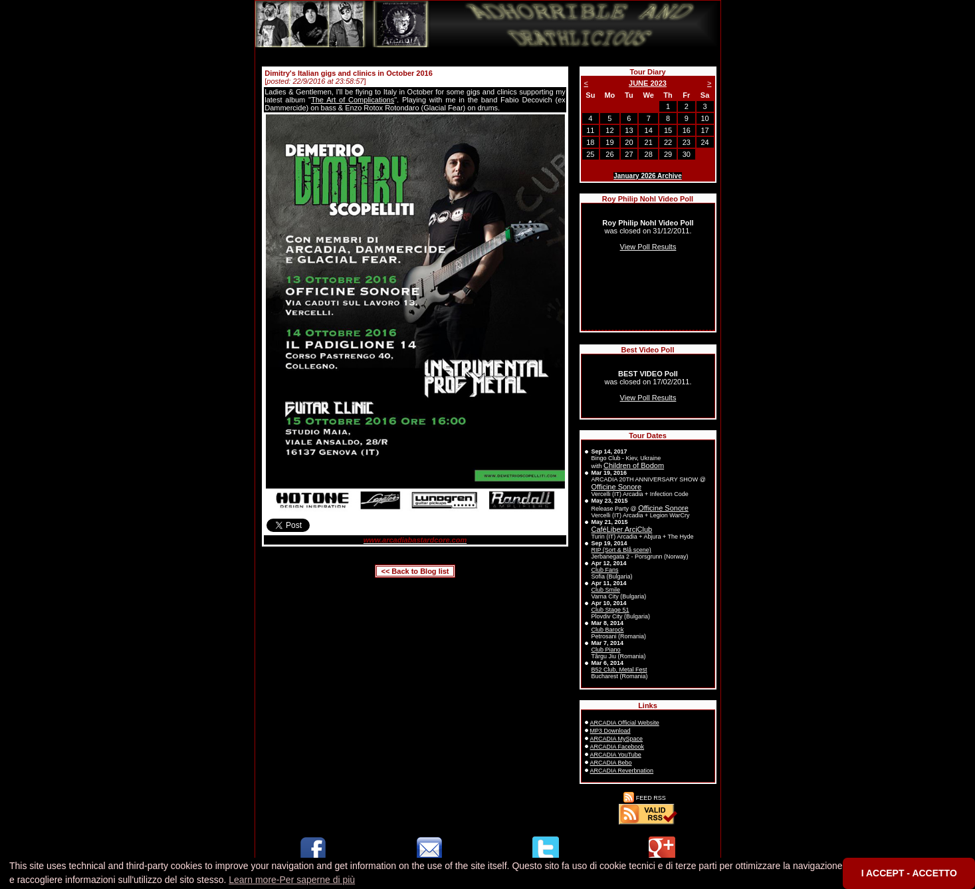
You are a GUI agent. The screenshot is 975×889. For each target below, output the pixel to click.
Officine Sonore (617, 487)
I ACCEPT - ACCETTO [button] (909, 873)
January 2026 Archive (647, 176)
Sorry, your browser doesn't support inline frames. (648, 266)
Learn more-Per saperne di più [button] (292, 879)
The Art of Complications (352, 100)
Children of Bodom (633, 465)
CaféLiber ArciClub (622, 529)
